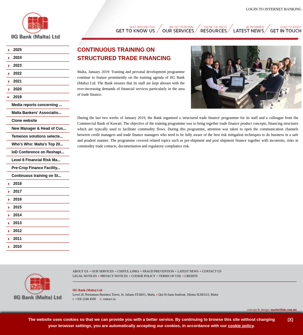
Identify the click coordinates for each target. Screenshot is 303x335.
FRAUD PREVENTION (158, 271)
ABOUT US (80, 271)
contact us (109, 299)
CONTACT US (212, 271)
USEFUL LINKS (128, 271)
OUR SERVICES (103, 271)
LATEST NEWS (188, 271)
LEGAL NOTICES (85, 276)
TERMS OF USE (170, 276)
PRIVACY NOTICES (114, 276)
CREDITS (191, 276)
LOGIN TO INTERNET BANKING (273, 9)
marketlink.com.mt (284, 309)
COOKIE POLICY (143, 276)
